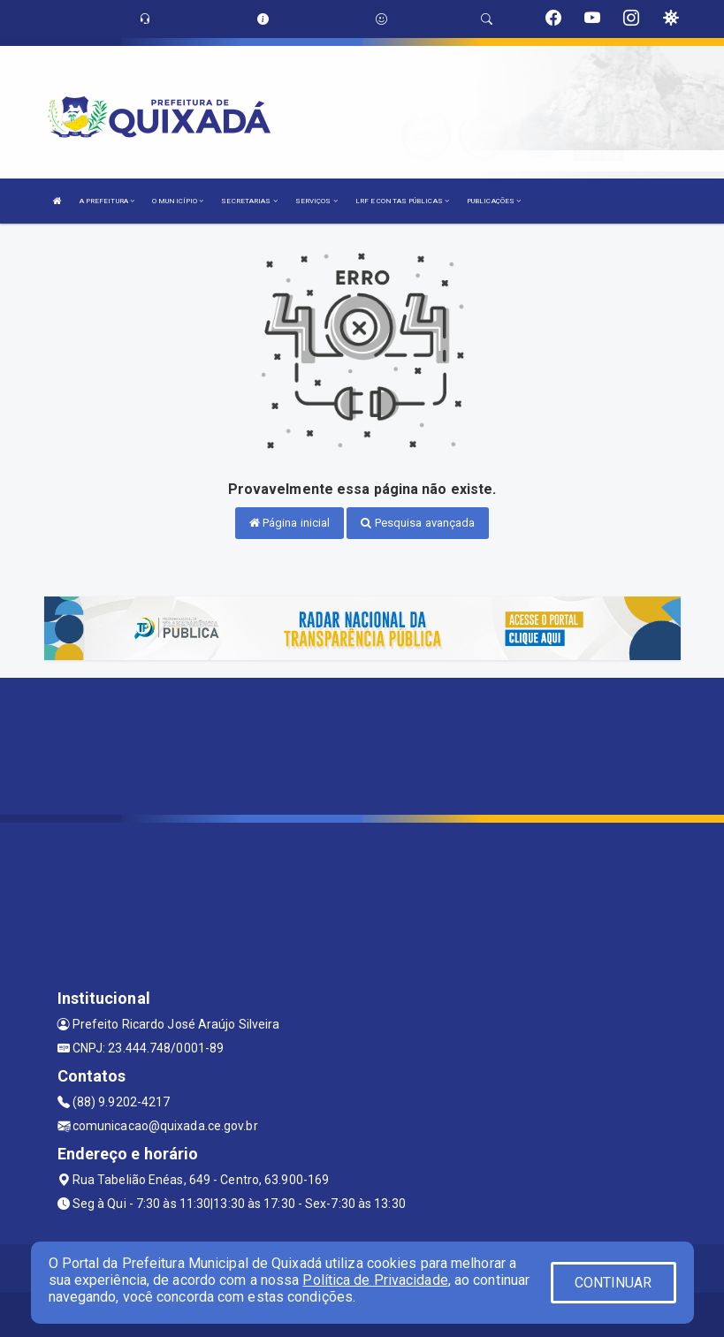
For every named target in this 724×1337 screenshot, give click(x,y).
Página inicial (290, 522)
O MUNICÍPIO (177, 201)
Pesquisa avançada (418, 522)
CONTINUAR (613, 1282)
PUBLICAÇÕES (494, 201)
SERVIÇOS (316, 201)
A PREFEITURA (107, 201)
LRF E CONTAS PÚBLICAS (402, 201)
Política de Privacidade (374, 1280)
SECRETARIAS (249, 201)
